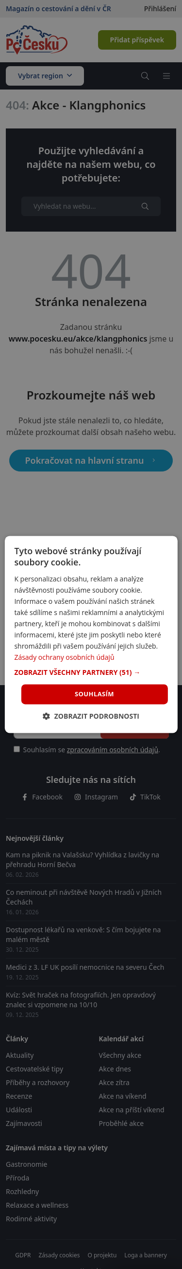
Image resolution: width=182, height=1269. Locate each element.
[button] (90, 672)
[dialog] (90, 634)
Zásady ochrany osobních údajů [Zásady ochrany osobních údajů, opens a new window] (64, 657)
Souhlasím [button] (94, 693)
